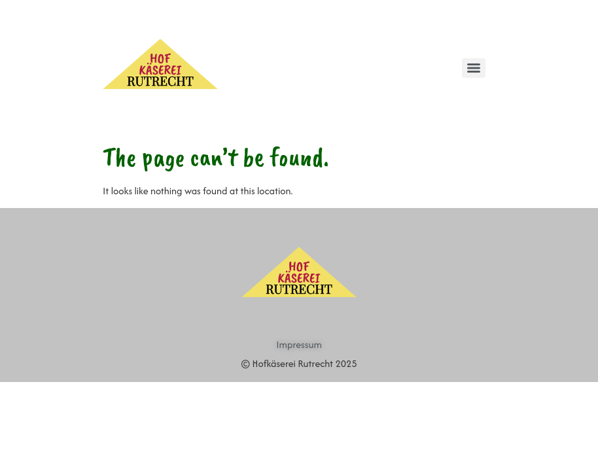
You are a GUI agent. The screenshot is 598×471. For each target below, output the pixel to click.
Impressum (299, 344)
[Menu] (473, 68)
